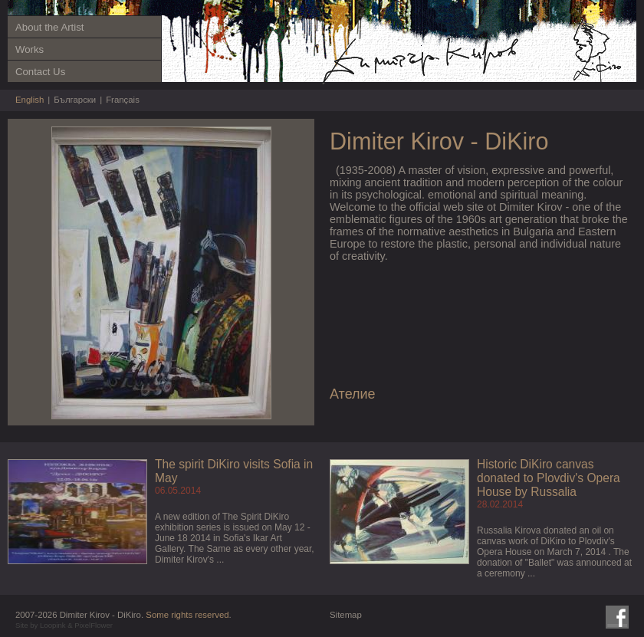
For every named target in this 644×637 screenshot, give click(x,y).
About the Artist (49, 27)
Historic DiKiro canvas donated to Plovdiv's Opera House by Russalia (548, 478)
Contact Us (40, 71)
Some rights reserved (187, 614)
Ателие (353, 394)
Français (123, 99)
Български (75, 99)
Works (29, 49)
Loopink (53, 625)
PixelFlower (93, 625)
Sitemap (346, 614)
